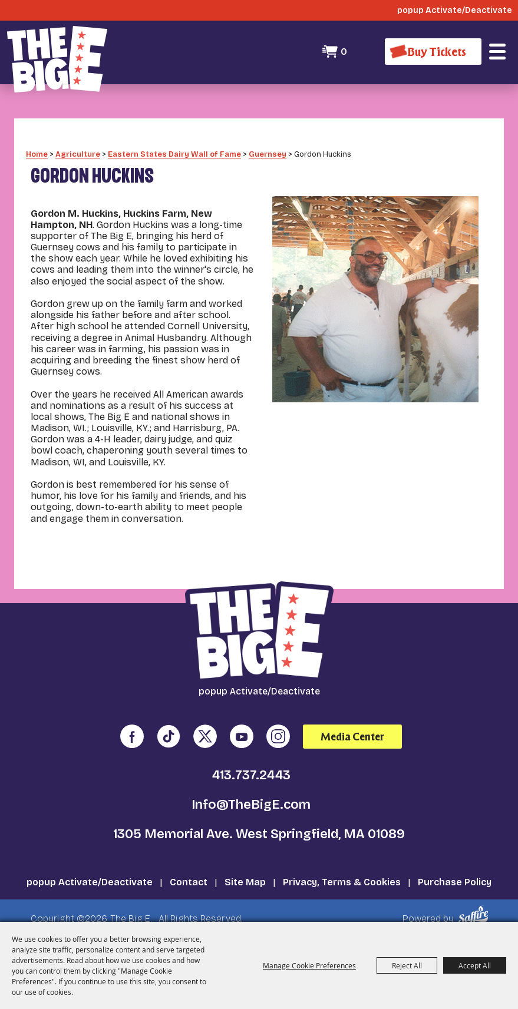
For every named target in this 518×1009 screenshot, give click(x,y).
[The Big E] (57, 59)
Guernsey (267, 150)
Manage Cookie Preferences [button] (309, 965)
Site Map (245, 878)
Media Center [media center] (352, 732)
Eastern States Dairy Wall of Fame (174, 150)
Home (37, 150)
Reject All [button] (407, 965)
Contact (188, 878)
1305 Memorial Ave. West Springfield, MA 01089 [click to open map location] (259, 830)
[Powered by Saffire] (475, 911)
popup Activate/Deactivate (90, 878)
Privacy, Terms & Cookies (342, 878)
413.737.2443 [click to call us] (251, 771)
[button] (497, 52)
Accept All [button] (474, 965)
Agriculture (77, 150)
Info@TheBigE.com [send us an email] (251, 800)
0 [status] (344, 51)
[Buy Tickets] (433, 51)
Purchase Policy (454, 878)
